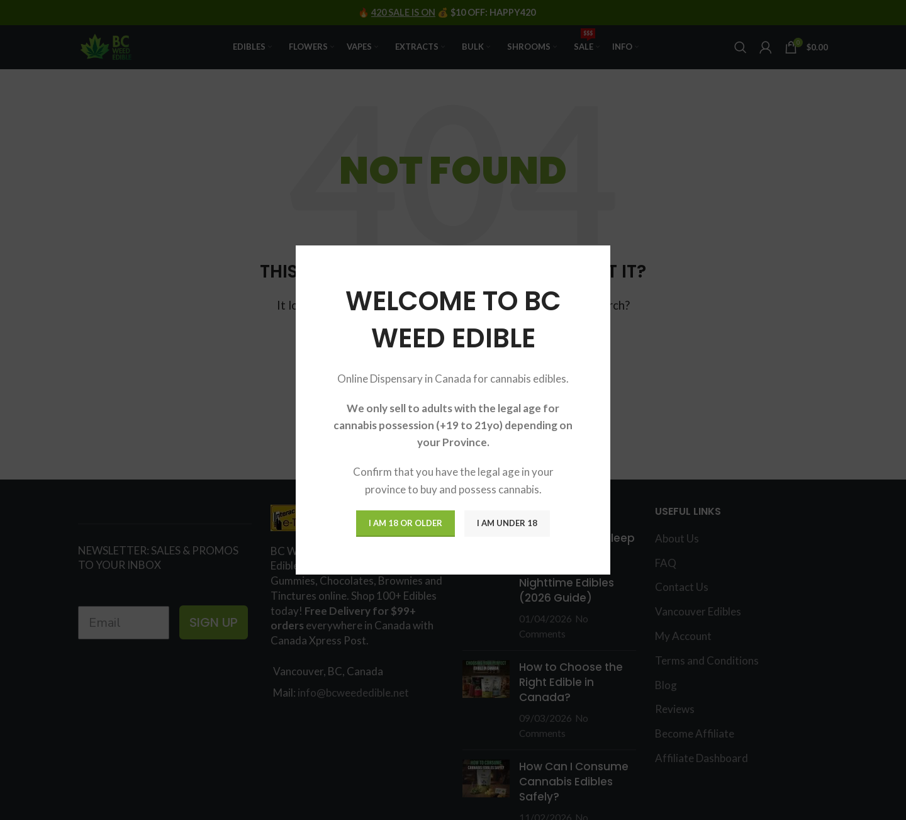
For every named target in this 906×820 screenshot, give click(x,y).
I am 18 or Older (405, 523)
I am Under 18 (507, 523)
